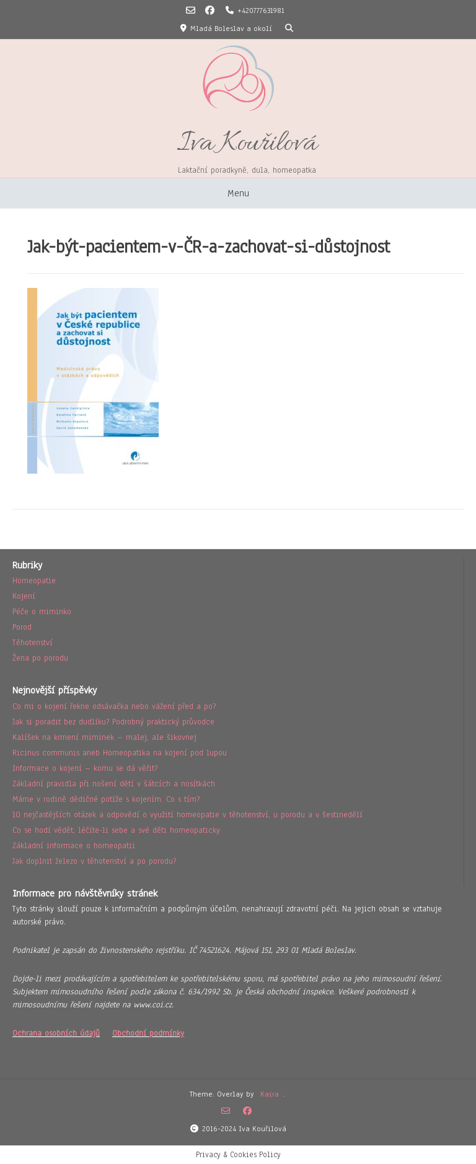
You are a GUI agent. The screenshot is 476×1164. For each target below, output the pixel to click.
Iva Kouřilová (247, 144)
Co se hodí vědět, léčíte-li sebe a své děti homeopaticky (116, 830)
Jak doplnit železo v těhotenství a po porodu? (94, 861)
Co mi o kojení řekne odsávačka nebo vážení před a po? (114, 706)
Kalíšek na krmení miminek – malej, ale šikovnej (104, 737)
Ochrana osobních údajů (56, 1033)
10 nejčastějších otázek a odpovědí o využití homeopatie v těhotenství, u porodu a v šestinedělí (187, 814)
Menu (238, 193)
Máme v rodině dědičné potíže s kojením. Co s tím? (106, 799)
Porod (22, 627)
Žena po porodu (40, 658)
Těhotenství (32, 642)
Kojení (23, 596)
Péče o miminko (41, 611)
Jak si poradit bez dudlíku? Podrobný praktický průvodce (113, 721)
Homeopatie (34, 580)
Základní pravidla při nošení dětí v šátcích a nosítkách (113, 783)
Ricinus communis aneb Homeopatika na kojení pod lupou (119, 752)
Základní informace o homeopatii (73, 845)
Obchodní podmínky (148, 1033)
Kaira (269, 1094)
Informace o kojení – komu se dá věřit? (84, 768)
